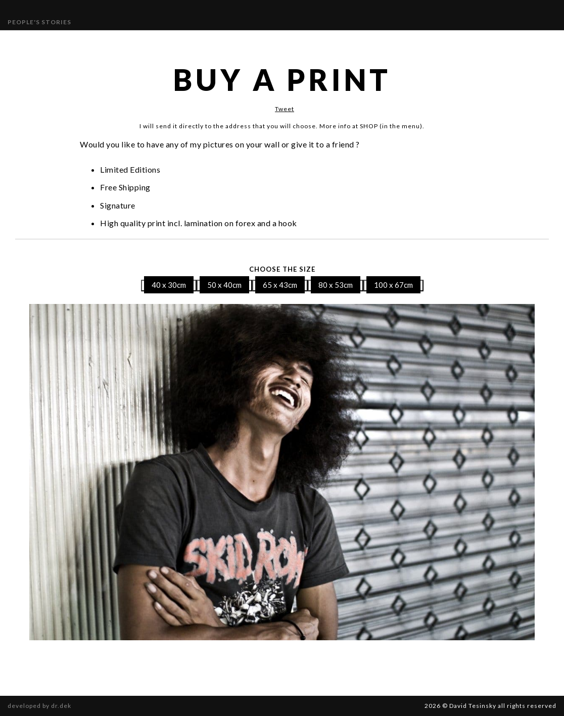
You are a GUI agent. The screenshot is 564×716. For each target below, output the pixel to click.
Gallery (123, 41)
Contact (346, 41)
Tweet (284, 109)
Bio (314, 41)
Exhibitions (169, 41)
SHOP (381, 41)
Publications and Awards (250, 41)
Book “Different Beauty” (455, 41)
